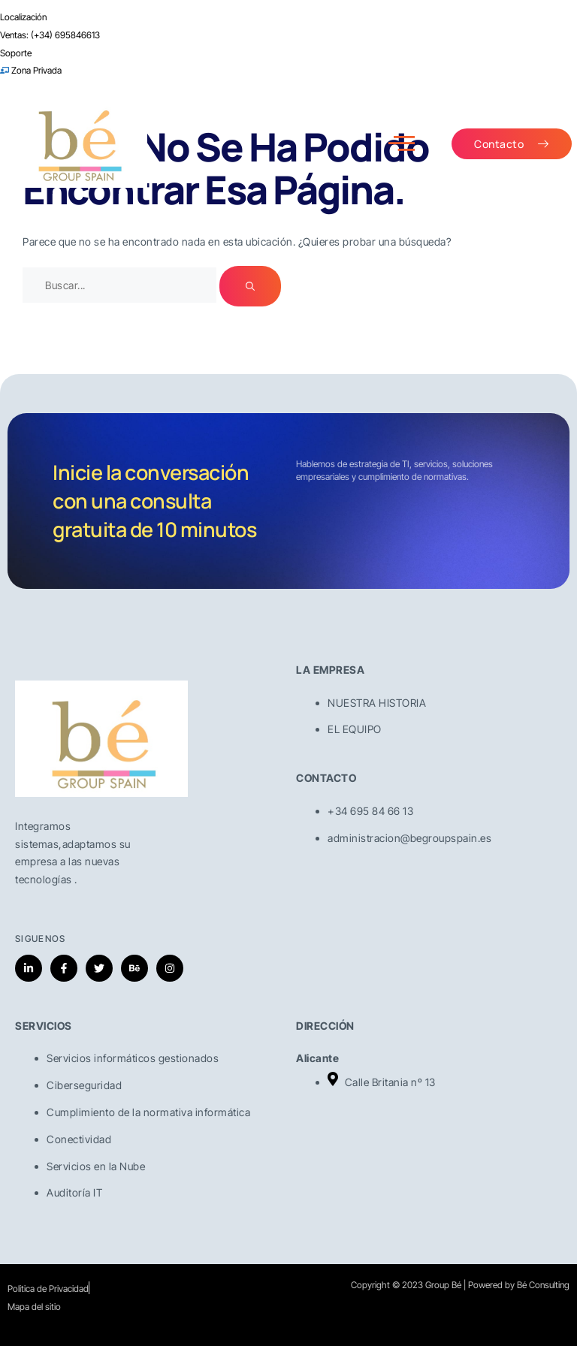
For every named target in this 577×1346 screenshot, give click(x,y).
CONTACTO (326, 777)
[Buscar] (250, 286)
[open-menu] (402, 144)
